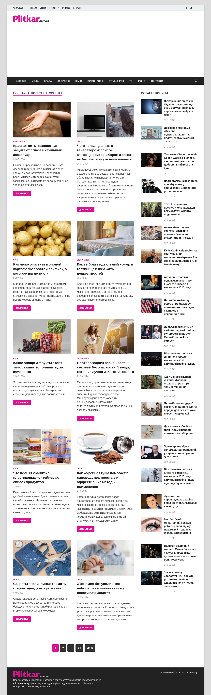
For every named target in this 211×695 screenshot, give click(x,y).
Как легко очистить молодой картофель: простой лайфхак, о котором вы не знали (40, 268)
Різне (141, 81)
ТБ (131, 81)
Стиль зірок (116, 81)
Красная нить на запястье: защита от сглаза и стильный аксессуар (37, 150)
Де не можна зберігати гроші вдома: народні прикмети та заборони (178, 430)
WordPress (179, 672)
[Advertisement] (105, 52)
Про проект (54, 8)
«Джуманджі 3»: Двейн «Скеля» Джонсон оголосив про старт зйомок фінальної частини (178, 383)
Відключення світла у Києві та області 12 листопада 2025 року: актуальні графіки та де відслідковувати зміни (179, 476)
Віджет (43, 8)
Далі (90, 647)
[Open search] (196, 81)
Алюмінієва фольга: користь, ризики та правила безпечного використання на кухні (178, 232)
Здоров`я (64, 81)
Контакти (77, 8)
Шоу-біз (21, 81)
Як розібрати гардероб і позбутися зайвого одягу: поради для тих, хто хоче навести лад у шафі (180, 408)
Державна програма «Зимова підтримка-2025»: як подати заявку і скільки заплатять (179, 134)
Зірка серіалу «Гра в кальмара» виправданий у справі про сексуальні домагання (180, 451)
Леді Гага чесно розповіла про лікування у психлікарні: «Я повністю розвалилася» (180, 186)
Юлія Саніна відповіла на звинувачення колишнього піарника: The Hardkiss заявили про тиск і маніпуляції (180, 257)
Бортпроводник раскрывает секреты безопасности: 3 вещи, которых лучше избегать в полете (105, 367)
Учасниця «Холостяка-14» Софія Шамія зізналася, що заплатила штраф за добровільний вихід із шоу (180, 161)
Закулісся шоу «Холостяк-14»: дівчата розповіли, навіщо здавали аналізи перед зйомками (179, 579)
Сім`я (78, 81)
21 (79, 647)
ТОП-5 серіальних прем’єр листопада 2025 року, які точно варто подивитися (179, 209)
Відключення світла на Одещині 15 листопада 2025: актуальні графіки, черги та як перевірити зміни (179, 107)
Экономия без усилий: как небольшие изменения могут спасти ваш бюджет (101, 588)
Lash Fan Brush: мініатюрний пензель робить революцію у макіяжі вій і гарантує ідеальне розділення (178, 525)
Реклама (33, 8)
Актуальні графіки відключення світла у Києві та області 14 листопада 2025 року (178, 282)
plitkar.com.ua (20, 683)
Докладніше (20, 192)
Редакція (66, 8)
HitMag (193, 672)
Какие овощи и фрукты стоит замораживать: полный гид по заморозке (38, 367)
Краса (48, 81)
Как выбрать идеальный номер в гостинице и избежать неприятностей (105, 268)
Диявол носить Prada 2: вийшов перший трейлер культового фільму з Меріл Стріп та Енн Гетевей (180, 333)
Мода (35, 81)
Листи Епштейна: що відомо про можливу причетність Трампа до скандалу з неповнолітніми (179, 306)
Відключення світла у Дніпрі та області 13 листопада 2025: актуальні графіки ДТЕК (179, 358)
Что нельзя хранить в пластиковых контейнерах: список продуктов (36, 477)
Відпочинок (95, 81)
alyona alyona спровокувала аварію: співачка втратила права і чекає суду (180, 501)
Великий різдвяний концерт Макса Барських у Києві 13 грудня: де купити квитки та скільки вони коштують (180, 552)
